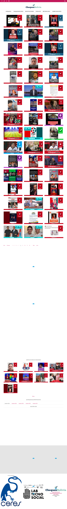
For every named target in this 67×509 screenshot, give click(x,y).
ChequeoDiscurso (18, 11)
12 (29, 245)
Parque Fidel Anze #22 (56, 492)
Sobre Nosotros (56, 11)
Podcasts (38, 11)
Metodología (46, 11)
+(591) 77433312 (55, 494)
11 (27, 245)
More (33, 396)
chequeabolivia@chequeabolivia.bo (56, 493)
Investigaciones (29, 11)
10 (25, 245)
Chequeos (8, 11)
